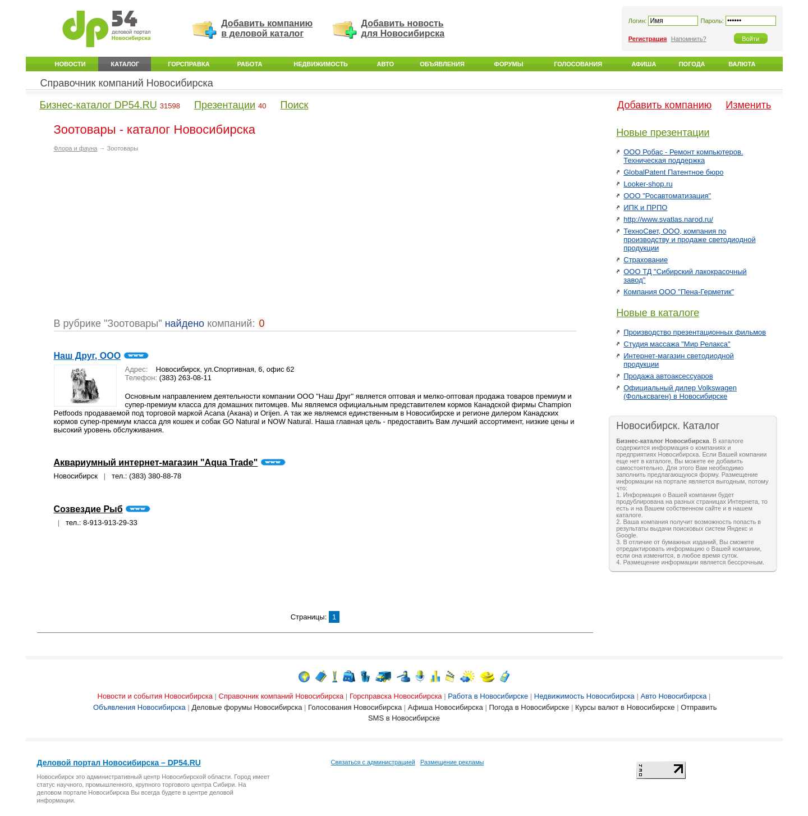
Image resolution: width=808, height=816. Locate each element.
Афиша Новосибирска (445, 707)
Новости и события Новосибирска (155, 696)
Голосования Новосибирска (355, 707)
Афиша (643, 64)
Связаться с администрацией (373, 762)
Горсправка (188, 64)
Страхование (645, 260)
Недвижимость (320, 64)
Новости (70, 64)
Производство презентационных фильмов (694, 332)
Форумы (509, 64)
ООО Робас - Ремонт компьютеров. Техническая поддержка (683, 156)
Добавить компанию (664, 105)
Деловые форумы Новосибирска (246, 707)
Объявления (442, 64)
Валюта (741, 64)
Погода (692, 64)
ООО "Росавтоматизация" (667, 196)
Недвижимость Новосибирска (584, 696)
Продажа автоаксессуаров (668, 376)
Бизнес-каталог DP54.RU (98, 105)
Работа (250, 64)
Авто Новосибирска (673, 696)
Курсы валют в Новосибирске (625, 707)
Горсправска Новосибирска (396, 696)
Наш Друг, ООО (87, 356)
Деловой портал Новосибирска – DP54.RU (119, 762)
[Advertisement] (148, 239)
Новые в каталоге (657, 312)
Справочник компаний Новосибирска (126, 83)
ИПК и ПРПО (645, 207)
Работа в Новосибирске (488, 696)
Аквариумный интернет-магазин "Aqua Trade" (156, 462)
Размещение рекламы (452, 762)
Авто (385, 64)
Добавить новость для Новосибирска (403, 28)
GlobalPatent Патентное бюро (673, 172)
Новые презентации (662, 132)
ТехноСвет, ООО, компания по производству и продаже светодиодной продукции (689, 239)
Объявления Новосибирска (139, 707)
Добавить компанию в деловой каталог (267, 28)
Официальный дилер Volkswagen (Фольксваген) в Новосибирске (680, 392)
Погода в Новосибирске (529, 707)
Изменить (748, 105)
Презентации (224, 105)
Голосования (578, 64)
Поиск (295, 105)
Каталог (125, 64)
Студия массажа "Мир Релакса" (676, 344)
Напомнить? (688, 38)
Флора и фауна (76, 148)
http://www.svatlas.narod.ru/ (668, 219)
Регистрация (647, 38)
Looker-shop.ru (647, 184)
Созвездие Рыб (88, 509)
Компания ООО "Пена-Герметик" (678, 292)
